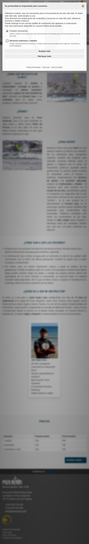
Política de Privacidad (34, 67)
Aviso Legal (46, 67)
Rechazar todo (44, 56)
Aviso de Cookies (57, 67)
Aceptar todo (44, 51)
